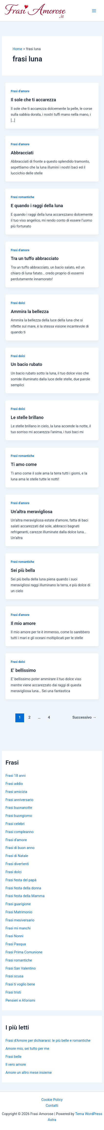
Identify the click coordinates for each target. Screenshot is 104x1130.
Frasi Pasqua (15, 944)
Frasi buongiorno (18, 816)
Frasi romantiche (22, 197)
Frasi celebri (14, 824)
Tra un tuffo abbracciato (34, 258)
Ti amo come (24, 464)
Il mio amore (23, 623)
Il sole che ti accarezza (33, 99)
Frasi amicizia (16, 792)
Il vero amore (15, 1064)
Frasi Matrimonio (18, 912)
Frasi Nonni (14, 936)
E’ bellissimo (23, 670)
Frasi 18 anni (15, 775)
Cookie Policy (52, 1099)
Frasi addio (14, 783)
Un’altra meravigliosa (31, 511)
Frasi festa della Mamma (24, 896)
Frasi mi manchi (17, 928)
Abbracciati (22, 152)
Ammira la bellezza (29, 311)
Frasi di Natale (16, 856)
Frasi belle (13, 1056)
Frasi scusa (14, 976)
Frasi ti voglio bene (20, 984)
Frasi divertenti (17, 864)
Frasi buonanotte (18, 807)
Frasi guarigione (18, 904)
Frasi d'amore (20, 91)
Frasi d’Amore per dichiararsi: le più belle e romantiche (47, 1040)
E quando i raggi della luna (37, 205)
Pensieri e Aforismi (20, 1000)
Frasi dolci (18, 303)
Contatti (52, 1105)
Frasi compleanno (19, 832)
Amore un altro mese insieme (28, 1072)
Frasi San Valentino (20, 968)
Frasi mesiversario (19, 920)
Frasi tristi (13, 992)
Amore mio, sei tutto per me (27, 1048)
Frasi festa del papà (20, 880)
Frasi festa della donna (23, 888)
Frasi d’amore (16, 840)
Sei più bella (23, 570)
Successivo (84, 717)
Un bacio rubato (26, 364)
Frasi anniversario (19, 800)
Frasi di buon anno (19, 848)
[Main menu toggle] (94, 11)
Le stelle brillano (27, 417)
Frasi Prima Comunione (23, 952)
